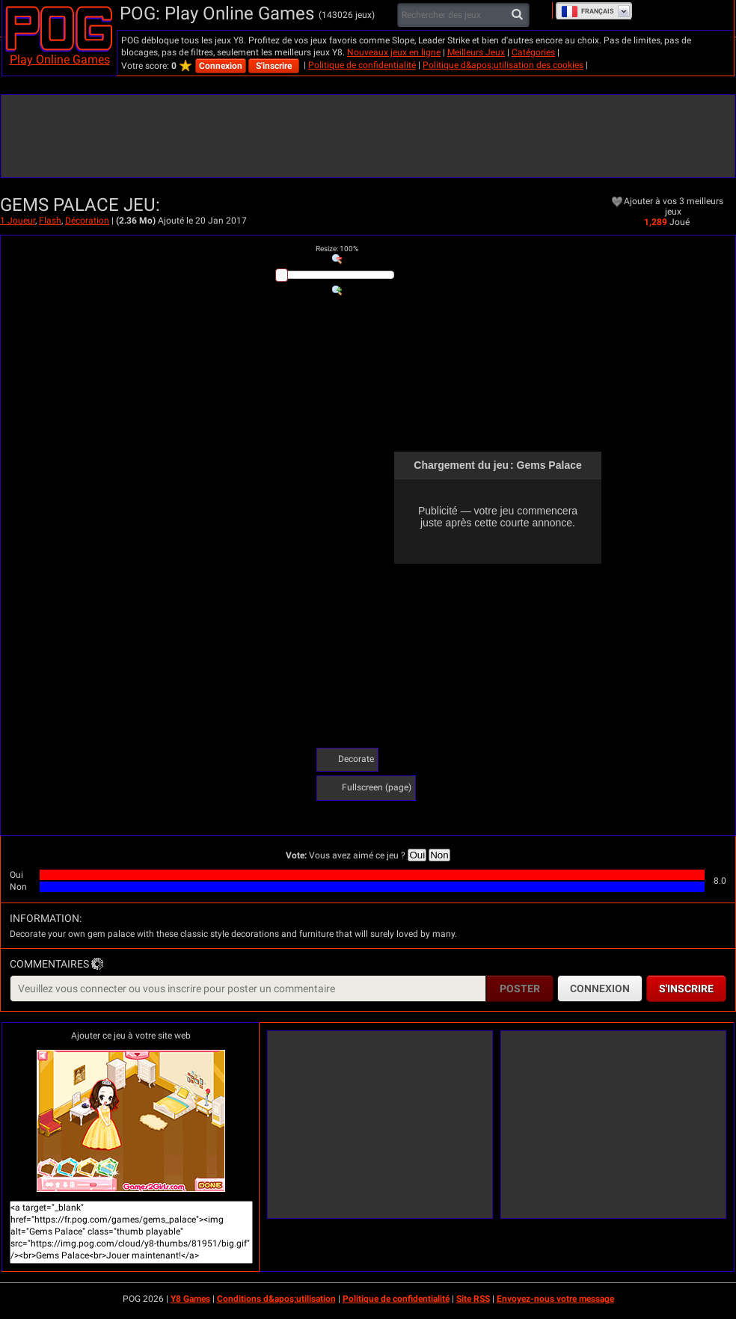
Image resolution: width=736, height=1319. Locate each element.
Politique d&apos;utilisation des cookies (503, 65)
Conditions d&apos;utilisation (276, 1299)
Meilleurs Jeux (476, 52)
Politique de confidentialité (362, 65)
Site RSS (473, 1299)
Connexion (220, 66)
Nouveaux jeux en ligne (394, 52)
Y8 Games (190, 1299)
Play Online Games (60, 59)
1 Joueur (17, 220)
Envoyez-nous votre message (555, 1299)
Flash (50, 220)
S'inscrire (274, 66)
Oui (417, 855)
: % (337, 249)
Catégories (533, 52)
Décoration (87, 220)
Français (587, 11)
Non (439, 855)
